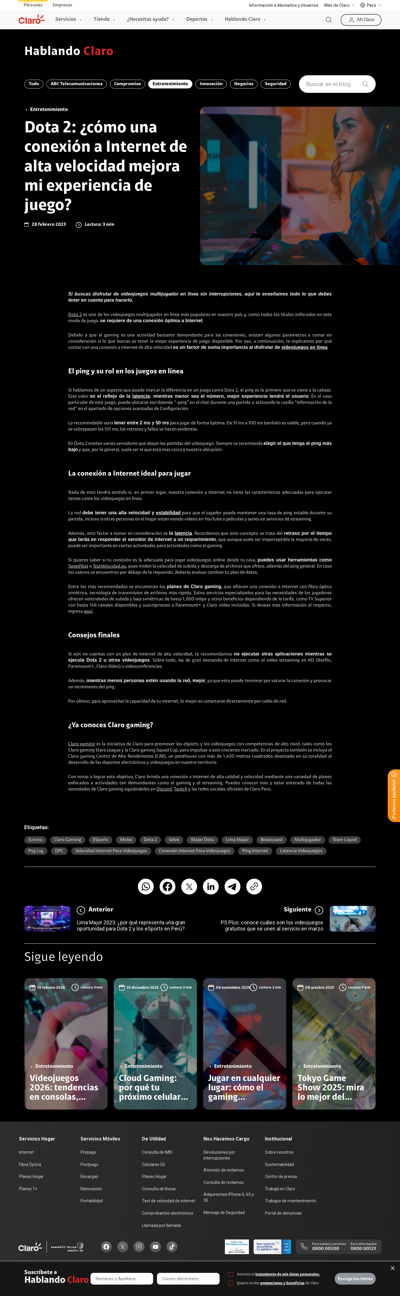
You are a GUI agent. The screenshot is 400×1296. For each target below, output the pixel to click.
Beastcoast (272, 840)
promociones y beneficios (282, 1283)
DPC (59, 851)
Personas (33, 5)
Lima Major (237, 840)
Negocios (243, 84)
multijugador (307, 840)
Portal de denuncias (283, 1213)
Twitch (180, 789)
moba (126, 840)
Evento (35, 840)
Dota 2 (75, 315)
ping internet (255, 851)
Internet (26, 1152)
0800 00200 (325, 1249)
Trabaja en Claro (280, 1188)
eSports (100, 840)
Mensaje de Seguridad (224, 1212)
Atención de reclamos (224, 1170)
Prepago (88, 1152)
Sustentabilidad (279, 1164)
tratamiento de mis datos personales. (287, 1274)
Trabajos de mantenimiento (290, 1200)
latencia (141, 396)
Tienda (102, 19)
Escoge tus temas (355, 1278)
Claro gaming (81, 744)
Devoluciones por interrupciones (219, 1155)
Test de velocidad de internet (168, 1200)
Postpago (89, 1164)
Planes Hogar (31, 1176)
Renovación (91, 1188)
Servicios (65, 19)
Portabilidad (92, 1200)
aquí (88, 611)
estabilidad (168, 512)
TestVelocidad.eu (109, 566)
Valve (174, 840)
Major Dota (202, 840)
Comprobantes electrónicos (167, 1213)
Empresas (62, 5)
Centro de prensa (281, 1176)
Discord (164, 789)
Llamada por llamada (161, 1225)
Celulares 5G (153, 1164)
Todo (34, 84)
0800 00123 (363, 1249)
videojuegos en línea (304, 347)
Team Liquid (345, 840)
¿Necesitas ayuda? (148, 19)
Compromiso (127, 84)
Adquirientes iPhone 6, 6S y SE (229, 1197)
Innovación (211, 84)
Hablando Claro (242, 19)
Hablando (69, 52)
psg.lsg (35, 851)
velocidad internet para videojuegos (111, 851)
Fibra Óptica (30, 1164)
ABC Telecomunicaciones (76, 84)
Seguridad (275, 84)
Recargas (89, 1176)
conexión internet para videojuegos (194, 851)
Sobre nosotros (279, 1152)
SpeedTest (78, 566)
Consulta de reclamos (224, 1182)
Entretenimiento (170, 84)
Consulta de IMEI (157, 1152)
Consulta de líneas (159, 1188)
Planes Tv (28, 1188)
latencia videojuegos (301, 851)
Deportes (196, 19)
